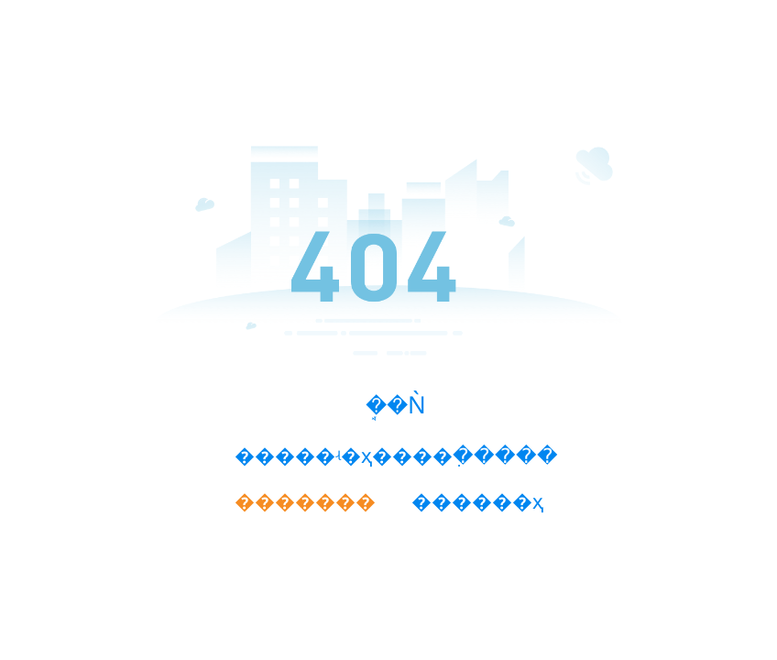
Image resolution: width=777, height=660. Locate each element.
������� (305, 501)
